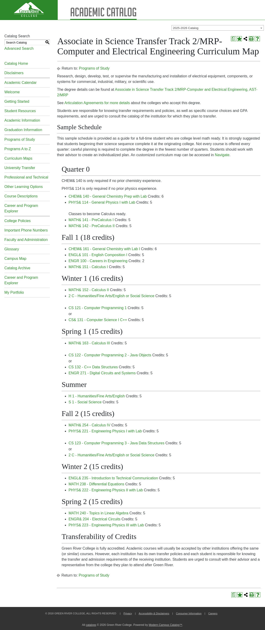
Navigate (222, 155)
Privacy (127, 613)
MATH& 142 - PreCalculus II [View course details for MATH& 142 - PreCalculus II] (92, 226)
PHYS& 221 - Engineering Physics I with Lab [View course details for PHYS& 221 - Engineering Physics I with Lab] (105, 431)
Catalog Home (16, 63)
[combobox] (218, 28)
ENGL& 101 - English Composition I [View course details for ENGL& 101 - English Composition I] (98, 255)
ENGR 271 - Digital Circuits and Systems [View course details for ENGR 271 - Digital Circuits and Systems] (102, 373)
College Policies (17, 221)
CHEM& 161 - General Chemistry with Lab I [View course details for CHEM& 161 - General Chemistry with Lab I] (104, 249)
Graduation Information (23, 130)
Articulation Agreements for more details (97, 103)
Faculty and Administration (26, 240)
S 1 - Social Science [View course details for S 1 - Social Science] (85, 402)
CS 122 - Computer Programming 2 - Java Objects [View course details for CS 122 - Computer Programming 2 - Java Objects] (110, 355)
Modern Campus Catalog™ (165, 625)
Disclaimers (14, 73)
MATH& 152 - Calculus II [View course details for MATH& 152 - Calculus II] (89, 290)
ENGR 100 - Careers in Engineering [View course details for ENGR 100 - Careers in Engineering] (98, 261)
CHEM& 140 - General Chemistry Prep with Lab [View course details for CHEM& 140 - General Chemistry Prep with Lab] (108, 196)
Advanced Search (18, 48)
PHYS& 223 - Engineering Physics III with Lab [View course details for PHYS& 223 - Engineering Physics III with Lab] (106, 525)
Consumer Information (189, 613)
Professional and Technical (26, 177)
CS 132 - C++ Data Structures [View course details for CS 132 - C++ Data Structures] (93, 367)
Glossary (11, 249)
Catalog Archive (17, 268)
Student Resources (20, 111)
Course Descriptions (21, 196)
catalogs (91, 625)
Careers (212, 613)
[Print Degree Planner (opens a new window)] (233, 38)
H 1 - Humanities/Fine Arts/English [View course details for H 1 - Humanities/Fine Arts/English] (97, 396)
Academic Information (22, 120)
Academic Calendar (20, 83)
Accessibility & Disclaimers (154, 613)
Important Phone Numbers (26, 230)
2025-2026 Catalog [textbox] (186, 28)
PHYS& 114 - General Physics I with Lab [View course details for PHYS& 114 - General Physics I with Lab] (102, 202)
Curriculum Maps (18, 158)
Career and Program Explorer (21, 208)
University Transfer (19, 168)
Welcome (12, 92)
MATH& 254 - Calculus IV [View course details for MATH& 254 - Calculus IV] (89, 425)
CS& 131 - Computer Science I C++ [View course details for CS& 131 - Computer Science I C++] (98, 320)
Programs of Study (19, 139)
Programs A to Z (17, 149)
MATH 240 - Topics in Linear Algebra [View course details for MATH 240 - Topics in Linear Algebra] (98, 513)
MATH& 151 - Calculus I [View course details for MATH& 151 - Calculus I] (88, 267)
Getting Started (16, 101)
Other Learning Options (23, 187)
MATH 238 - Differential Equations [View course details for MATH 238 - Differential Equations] (96, 484)
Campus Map (15, 259)
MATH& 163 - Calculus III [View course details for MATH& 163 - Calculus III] (89, 343)
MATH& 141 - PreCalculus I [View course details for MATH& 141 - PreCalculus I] (91, 220)
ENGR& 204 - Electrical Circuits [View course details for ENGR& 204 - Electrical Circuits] (94, 519)
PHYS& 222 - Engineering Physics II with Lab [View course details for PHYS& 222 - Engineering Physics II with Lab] (106, 490)
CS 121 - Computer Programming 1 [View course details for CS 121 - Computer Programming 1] (98, 308)
